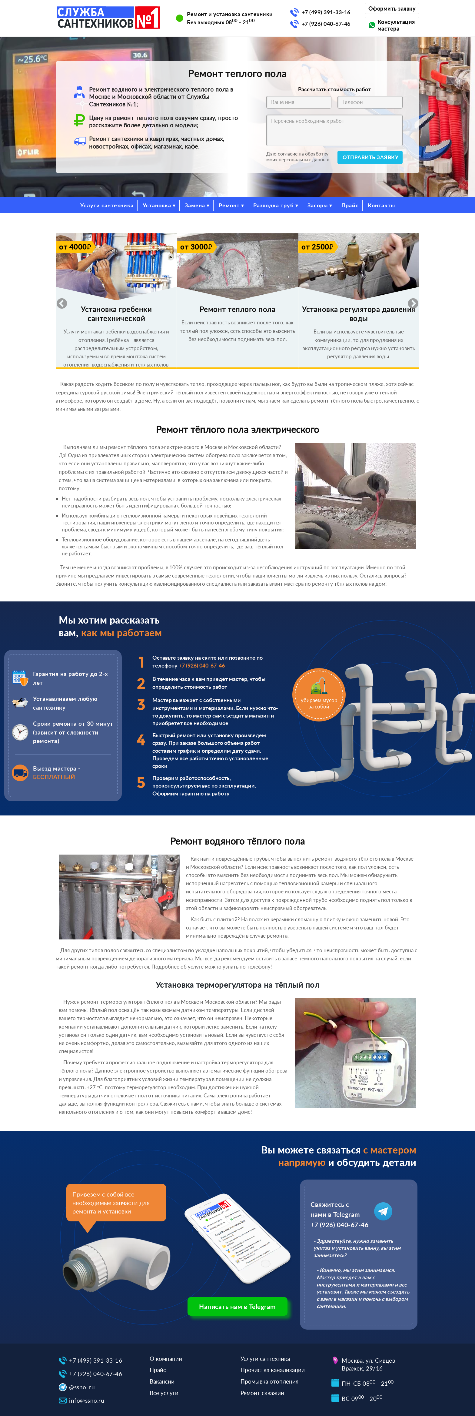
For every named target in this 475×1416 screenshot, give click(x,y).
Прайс (350, 205)
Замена (195, 205)
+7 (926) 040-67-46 (326, 23)
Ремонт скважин (262, 1392)
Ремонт (229, 205)
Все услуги (164, 1392)
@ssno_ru (82, 1387)
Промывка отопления (269, 1381)
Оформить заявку (392, 8)
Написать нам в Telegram (237, 1306)
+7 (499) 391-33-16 (326, 12)
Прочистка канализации (273, 1369)
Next (410, 301)
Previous (59, 301)
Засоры (317, 205)
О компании (166, 1358)
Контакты (381, 205)
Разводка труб (273, 205)
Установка (157, 205)
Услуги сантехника (107, 205)
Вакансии (162, 1381)
